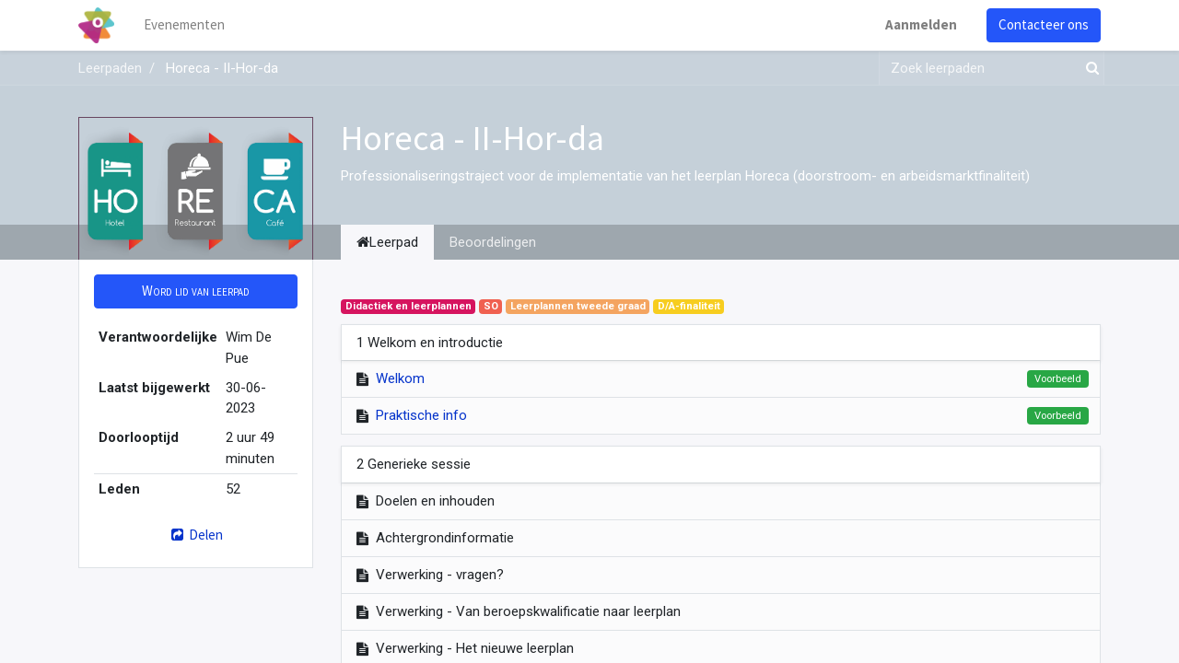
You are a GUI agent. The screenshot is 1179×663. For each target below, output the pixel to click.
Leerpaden (110, 68)
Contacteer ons (1043, 24)
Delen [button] (196, 534)
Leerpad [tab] (387, 242)
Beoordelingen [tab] (492, 242)
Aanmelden (921, 24)
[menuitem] (184, 25)
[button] (196, 291)
